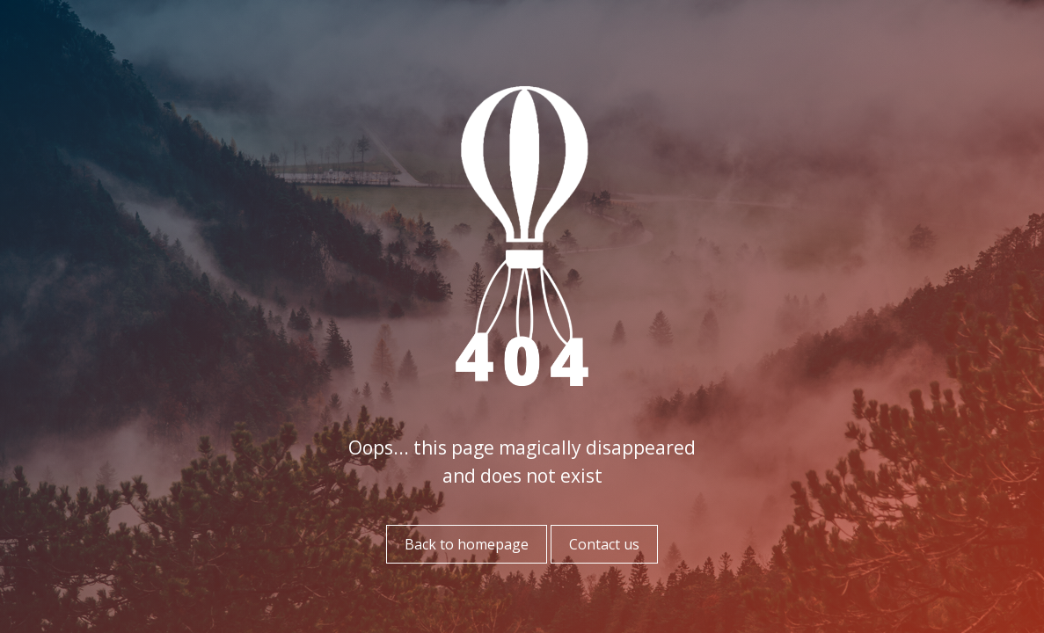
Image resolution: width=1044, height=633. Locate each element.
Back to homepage (467, 544)
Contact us (604, 544)
